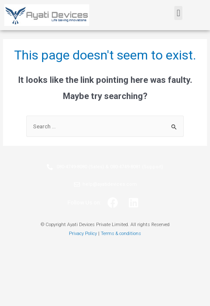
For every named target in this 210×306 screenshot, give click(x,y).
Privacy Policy (83, 233)
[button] (178, 13)
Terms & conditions (121, 233)
